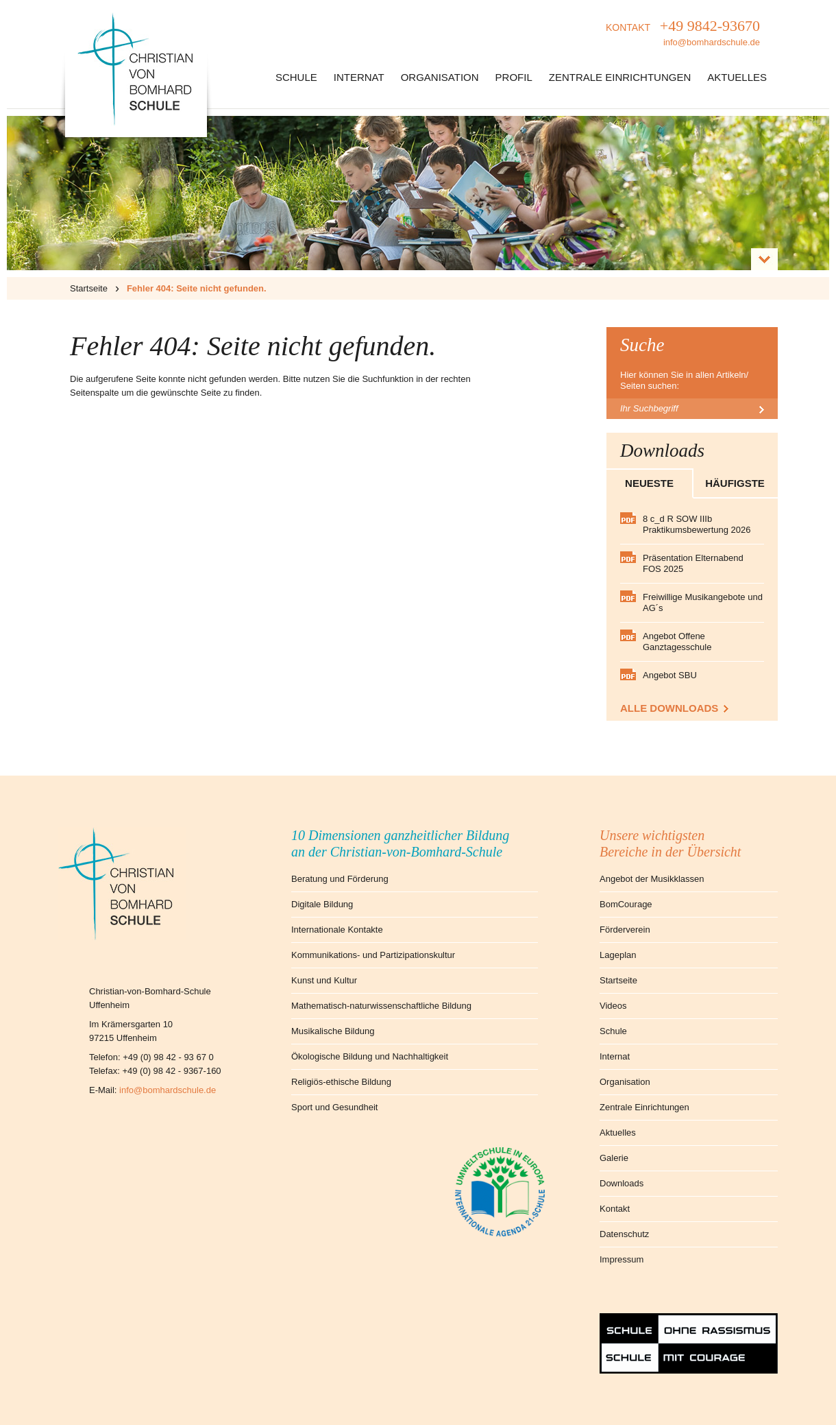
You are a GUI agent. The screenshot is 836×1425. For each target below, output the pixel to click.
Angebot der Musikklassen (652, 879)
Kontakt (615, 1209)
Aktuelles (737, 77)
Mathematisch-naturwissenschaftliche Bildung (381, 1006)
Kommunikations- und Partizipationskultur (373, 955)
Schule (296, 77)
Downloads (621, 1183)
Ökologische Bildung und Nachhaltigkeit (369, 1056)
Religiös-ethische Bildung (341, 1082)
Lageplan (618, 955)
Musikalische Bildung (332, 1031)
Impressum (621, 1259)
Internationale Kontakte (337, 929)
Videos (613, 1006)
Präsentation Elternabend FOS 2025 (693, 563)
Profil (513, 77)
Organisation (440, 77)
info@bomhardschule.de (167, 1090)
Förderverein (625, 929)
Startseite (89, 288)
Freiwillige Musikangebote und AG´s (703, 602)
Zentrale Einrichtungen (620, 77)
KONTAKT (683, 34)
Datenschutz (624, 1234)
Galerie (614, 1158)
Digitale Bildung (322, 904)
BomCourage (626, 904)
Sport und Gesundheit (334, 1107)
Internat (359, 77)
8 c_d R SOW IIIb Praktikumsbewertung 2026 (697, 524)
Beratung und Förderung (340, 879)
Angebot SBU (670, 675)
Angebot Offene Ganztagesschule (677, 641)
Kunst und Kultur (324, 980)
